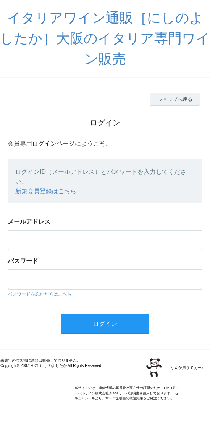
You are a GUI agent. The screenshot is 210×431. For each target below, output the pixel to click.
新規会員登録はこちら (45, 191)
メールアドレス (29, 221)
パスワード (23, 261)
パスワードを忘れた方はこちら (40, 294)
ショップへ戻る (175, 99)
